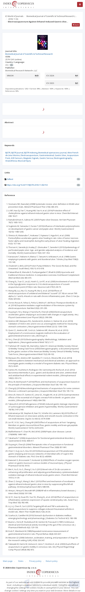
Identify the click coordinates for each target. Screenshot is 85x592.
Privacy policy (35, 561)
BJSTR (7, 152)
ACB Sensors (17, 158)
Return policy (52, 561)
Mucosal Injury (24, 160)
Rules (20, 561)
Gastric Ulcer (60, 155)
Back (76, 24)
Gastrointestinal (46, 155)
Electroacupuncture (29, 155)
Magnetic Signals (31, 158)
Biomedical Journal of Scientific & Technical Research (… (52, 16)
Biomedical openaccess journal (52, 152)
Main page (8, 561)
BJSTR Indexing (30, 152)
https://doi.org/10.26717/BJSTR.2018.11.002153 (27, 185)
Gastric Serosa (46, 158)
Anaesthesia (11, 160)
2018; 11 (13, 19)
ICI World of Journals (14, 16)
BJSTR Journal (17, 152)
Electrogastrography (63, 158)
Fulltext (10, 179)
